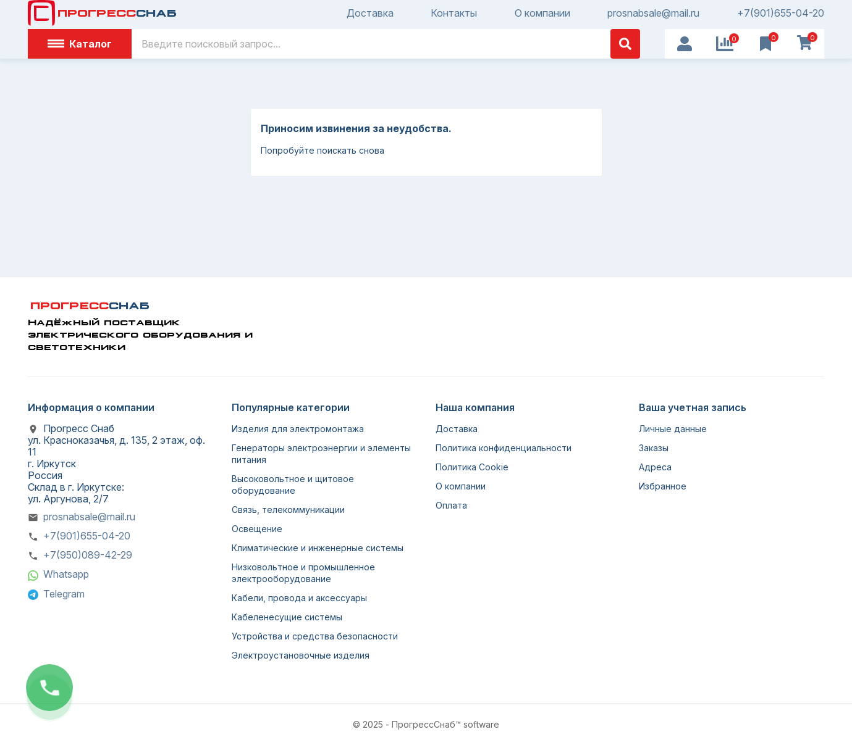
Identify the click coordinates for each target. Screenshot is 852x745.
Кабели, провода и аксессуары (299, 598)
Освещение (257, 528)
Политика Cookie (472, 467)
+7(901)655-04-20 (780, 13)
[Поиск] (386, 44)
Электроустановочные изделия (300, 655)
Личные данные (673, 428)
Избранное (662, 486)
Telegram (64, 594)
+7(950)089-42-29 (87, 555)
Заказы (654, 448)
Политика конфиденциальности (504, 448)
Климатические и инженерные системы (317, 548)
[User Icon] (684, 43)
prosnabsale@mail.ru (653, 13)
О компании (542, 13)
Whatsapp (66, 574)
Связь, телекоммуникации (288, 509)
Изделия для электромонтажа (298, 428)
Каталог (80, 44)
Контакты (454, 13)
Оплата (451, 505)
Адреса (655, 467)
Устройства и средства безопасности (315, 636)
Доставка (370, 13)
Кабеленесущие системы (287, 617)
